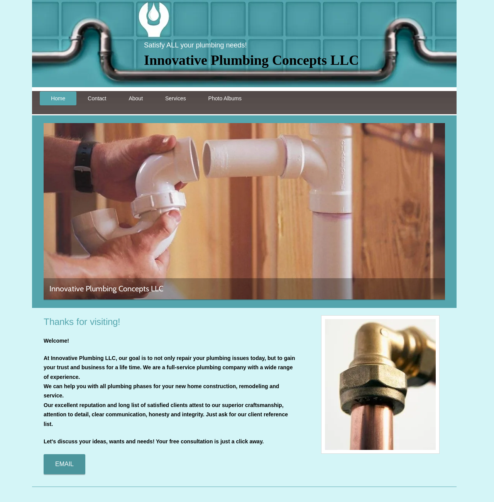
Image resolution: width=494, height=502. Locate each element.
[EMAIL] (64, 464)
